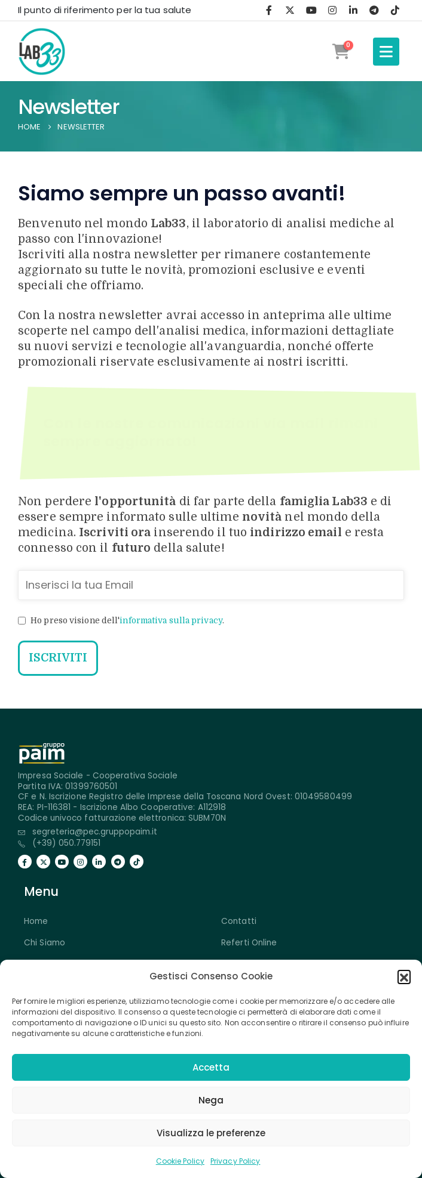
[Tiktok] (395, 10)
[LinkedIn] (353, 10)
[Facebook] (269, 10)
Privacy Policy (235, 1161)
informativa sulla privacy (171, 620)
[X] (290, 10)
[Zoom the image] (42, 750)
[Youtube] (311, 10)
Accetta (211, 1067)
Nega (211, 1100)
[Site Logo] (42, 51)
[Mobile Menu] (386, 52)
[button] (404, 976)
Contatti (238, 921)
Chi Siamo (44, 942)
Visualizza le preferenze (211, 1133)
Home (36, 921)
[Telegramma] (374, 10)
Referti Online (249, 942)
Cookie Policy (180, 1161)
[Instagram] (332, 10)
